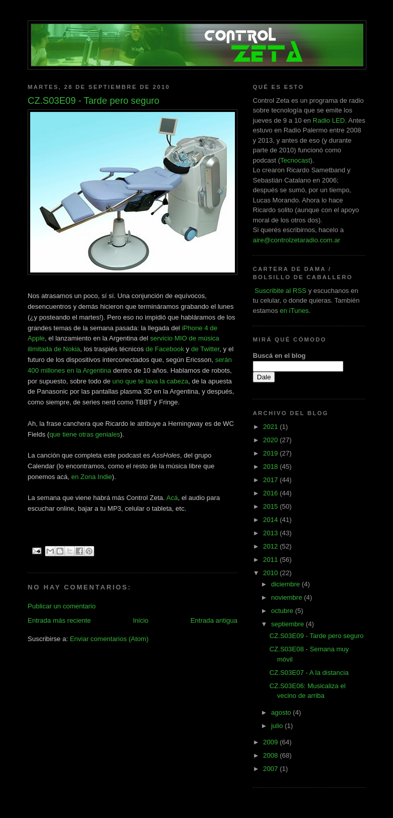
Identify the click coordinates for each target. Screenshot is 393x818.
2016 (271, 493)
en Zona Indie (91, 477)
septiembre (288, 624)
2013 (271, 533)
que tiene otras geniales (85, 434)
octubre (283, 611)
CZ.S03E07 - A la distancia (308, 672)
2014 (271, 520)
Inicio (140, 620)
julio (278, 726)
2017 (271, 480)
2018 (271, 466)
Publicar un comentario (62, 606)
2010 (271, 573)
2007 (271, 768)
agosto (282, 712)
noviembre (287, 597)
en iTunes (294, 310)
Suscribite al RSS (280, 290)
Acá (172, 498)
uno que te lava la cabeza (150, 381)
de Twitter (205, 349)
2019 (271, 453)
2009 (271, 742)
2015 (271, 506)
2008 (271, 755)
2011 (271, 559)
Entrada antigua (213, 620)
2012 (271, 546)
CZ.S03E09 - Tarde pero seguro (316, 636)
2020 (271, 440)
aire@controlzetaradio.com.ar (296, 240)
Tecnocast (295, 160)
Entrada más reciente (59, 620)
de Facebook (165, 349)
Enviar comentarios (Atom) (109, 639)
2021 (271, 426)
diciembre (286, 584)
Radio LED (329, 120)
